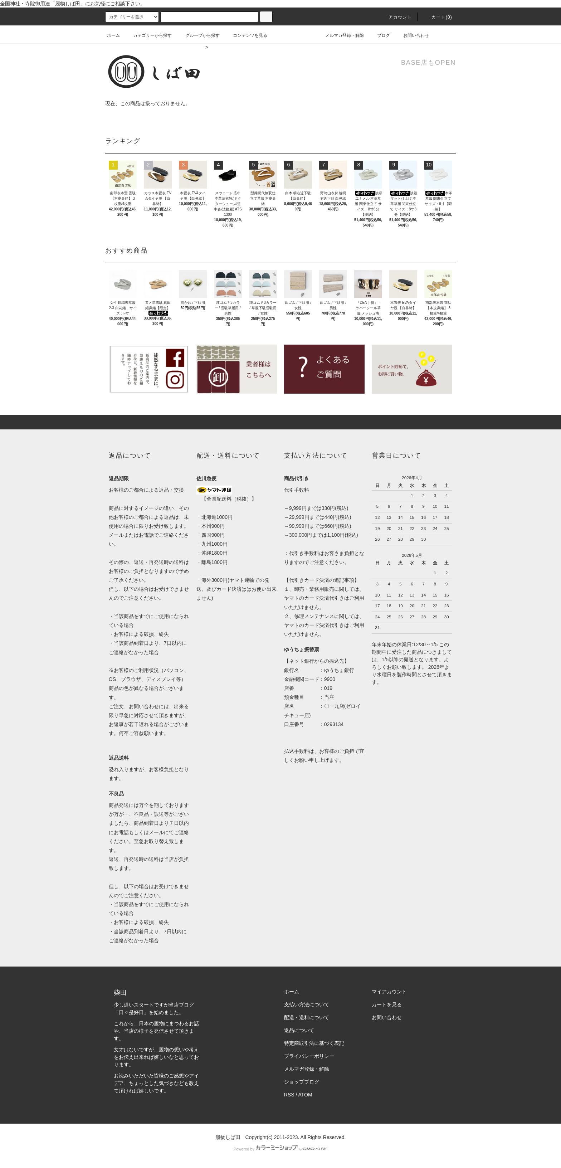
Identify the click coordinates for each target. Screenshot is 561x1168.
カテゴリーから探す (148, 35)
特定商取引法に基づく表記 (314, 1043)
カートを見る (387, 1004)
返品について (299, 1030)
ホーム (113, 35)
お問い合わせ (412, 35)
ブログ (379, 35)
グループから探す (198, 35)
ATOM (305, 1095)
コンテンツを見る (245, 35)
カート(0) (437, 17)
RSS (289, 1095)
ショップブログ (301, 1082)
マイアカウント (389, 991)
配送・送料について (306, 1017)
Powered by (280, 1149)
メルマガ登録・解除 (340, 35)
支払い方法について (306, 1004)
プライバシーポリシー (309, 1056)
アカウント (396, 17)
